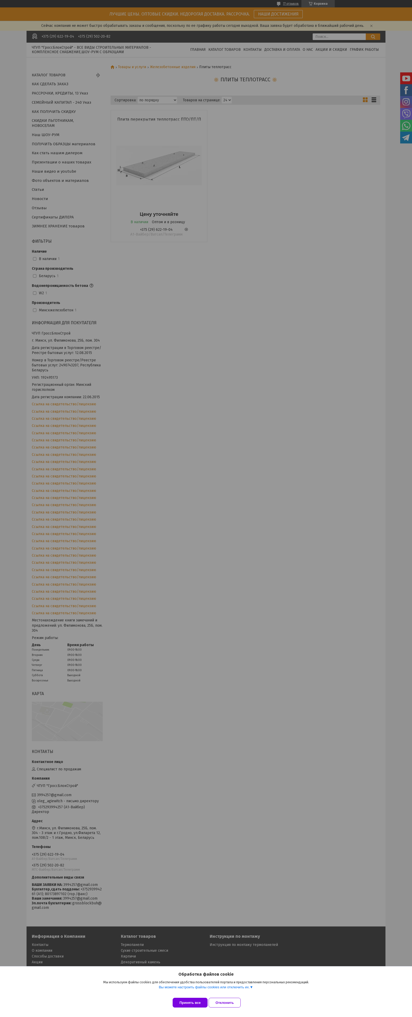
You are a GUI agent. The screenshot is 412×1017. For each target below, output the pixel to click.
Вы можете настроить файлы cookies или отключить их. (204, 991)
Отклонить (229, 1003)
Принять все (190, 1003)
